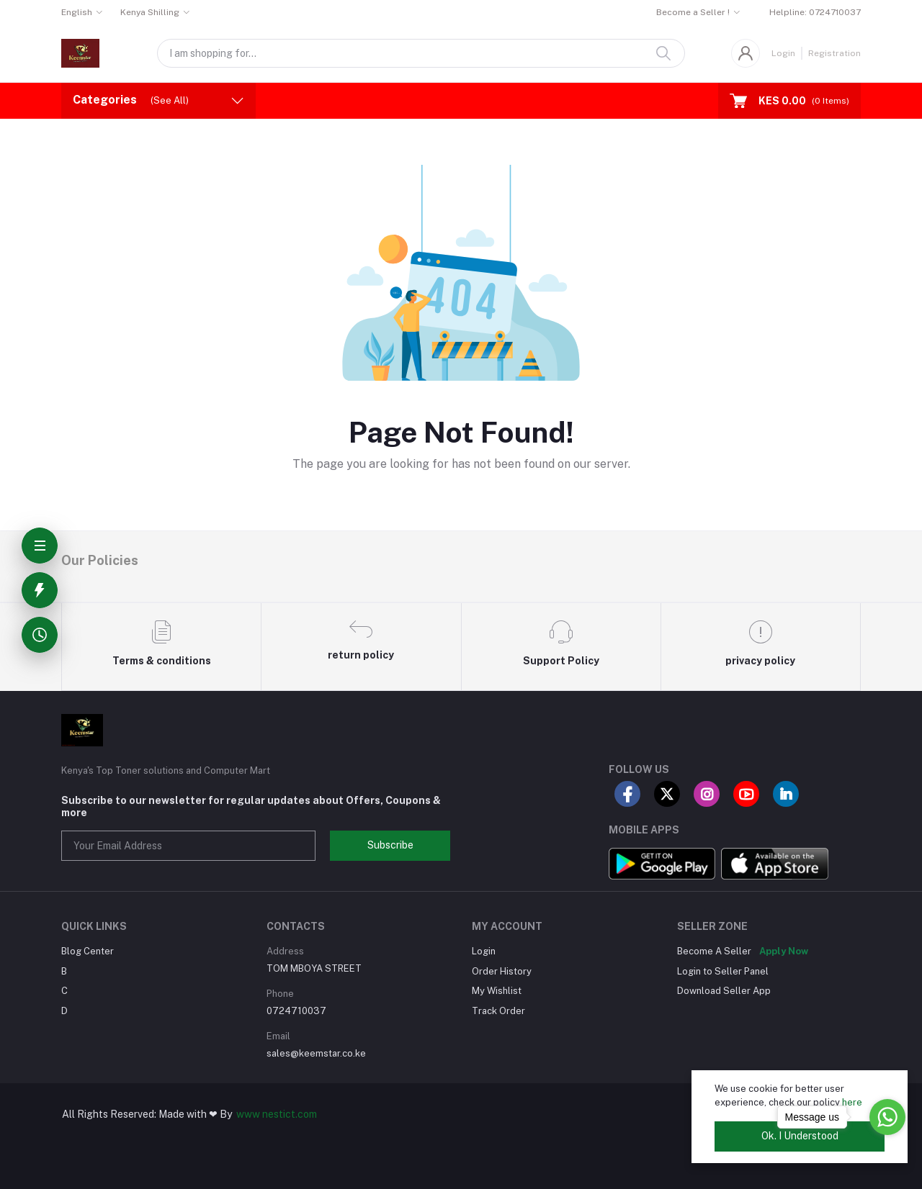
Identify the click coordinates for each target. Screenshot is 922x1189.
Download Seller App (724, 990)
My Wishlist (497, 990)
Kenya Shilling (149, 12)
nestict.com (288, 1114)
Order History (502, 971)
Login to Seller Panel (723, 971)
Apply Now (783, 951)
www (248, 1114)
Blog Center (87, 951)
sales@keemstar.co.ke (316, 1053)
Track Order (498, 1010)
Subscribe (390, 845)
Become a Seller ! (693, 12)
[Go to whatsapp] (887, 1117)
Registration (834, 53)
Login (783, 53)
